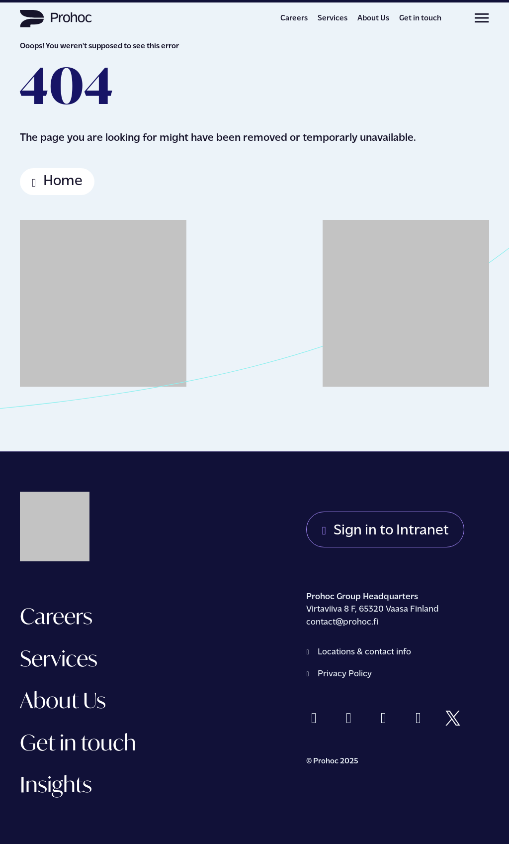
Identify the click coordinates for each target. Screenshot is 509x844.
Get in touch (420, 18)
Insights (56, 784)
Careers (294, 18)
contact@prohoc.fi (343, 622)
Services (332, 18)
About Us (373, 18)
